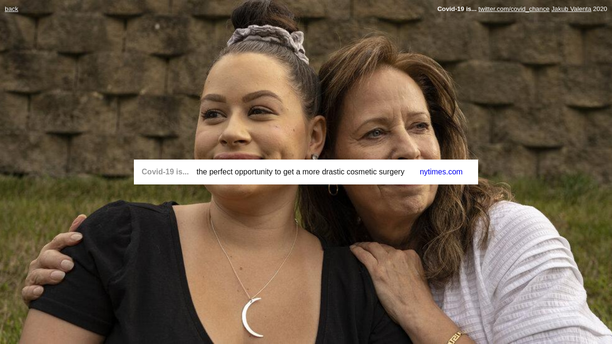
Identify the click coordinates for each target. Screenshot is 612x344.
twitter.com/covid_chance (514, 8)
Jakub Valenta (571, 8)
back (11, 8)
